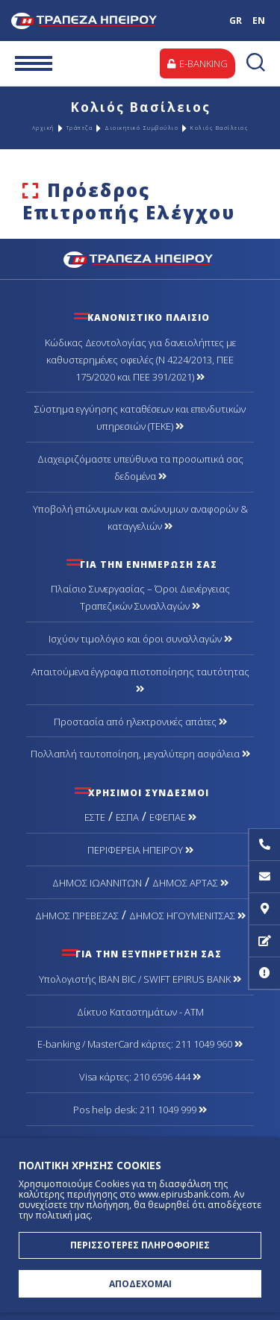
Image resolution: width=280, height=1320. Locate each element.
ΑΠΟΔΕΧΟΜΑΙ (140, 1283)
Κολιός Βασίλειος (219, 128)
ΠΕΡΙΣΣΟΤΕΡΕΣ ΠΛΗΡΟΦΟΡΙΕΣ (140, 1245)
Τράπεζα (79, 128)
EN (258, 20)
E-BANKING (197, 63)
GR (235, 20)
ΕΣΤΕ (94, 817)
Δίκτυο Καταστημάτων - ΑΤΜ (140, 1012)
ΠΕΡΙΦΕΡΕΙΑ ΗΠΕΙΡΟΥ (140, 850)
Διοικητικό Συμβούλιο (141, 128)
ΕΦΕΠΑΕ (172, 817)
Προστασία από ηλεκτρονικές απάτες (140, 721)
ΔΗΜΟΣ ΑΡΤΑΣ (190, 882)
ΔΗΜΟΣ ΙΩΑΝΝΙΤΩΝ (97, 882)
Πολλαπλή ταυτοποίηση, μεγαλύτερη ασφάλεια (140, 753)
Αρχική (43, 128)
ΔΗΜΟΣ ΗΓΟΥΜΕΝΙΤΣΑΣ (187, 915)
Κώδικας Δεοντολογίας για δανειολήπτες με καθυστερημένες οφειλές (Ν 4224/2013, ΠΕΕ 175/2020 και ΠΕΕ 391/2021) (140, 360)
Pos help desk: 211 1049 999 (140, 1109)
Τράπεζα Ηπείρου (99, 20)
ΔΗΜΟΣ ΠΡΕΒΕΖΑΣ (77, 915)
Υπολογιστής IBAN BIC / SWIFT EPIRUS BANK (140, 979)
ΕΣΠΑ (127, 817)
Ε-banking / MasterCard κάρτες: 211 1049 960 (140, 1044)
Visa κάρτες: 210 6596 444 (140, 1076)
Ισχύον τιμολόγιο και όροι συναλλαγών (140, 638)
